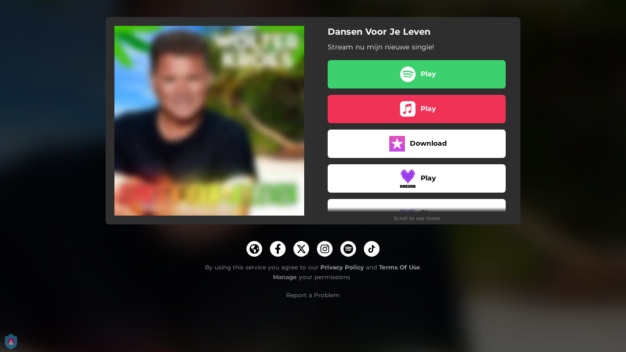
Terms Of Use (399, 267)
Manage (285, 277)
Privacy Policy (342, 267)
